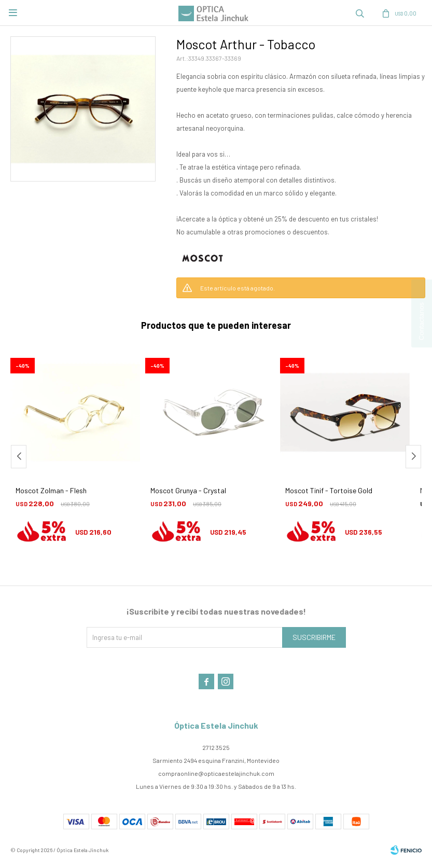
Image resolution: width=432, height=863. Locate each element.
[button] (413, 456)
